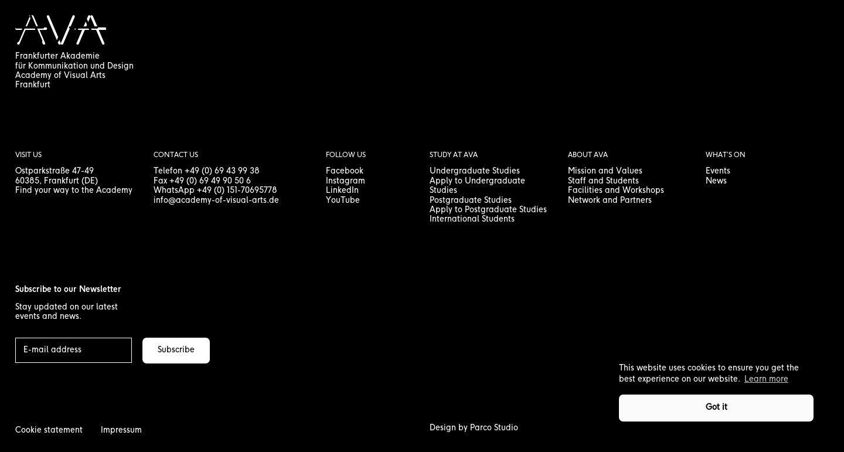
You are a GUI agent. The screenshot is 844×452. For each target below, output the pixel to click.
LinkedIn (342, 190)
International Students (472, 219)
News (716, 181)
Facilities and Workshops (616, 190)
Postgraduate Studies (471, 200)
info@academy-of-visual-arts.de (216, 200)
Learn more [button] (766, 379)
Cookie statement (49, 430)
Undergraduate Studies (475, 171)
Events (718, 171)
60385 (27, 181)
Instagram (345, 181)
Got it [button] (716, 407)
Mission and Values (605, 171)
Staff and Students (603, 181)
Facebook (344, 171)
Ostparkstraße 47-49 (54, 171)
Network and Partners (610, 200)
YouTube (343, 200)
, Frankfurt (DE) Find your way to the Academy (73, 186)
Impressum (121, 430)
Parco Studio (494, 428)
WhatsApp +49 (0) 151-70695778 (215, 190)
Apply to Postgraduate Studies (488, 210)
